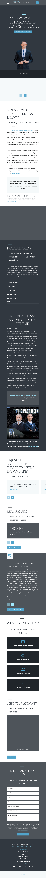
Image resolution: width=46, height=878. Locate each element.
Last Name (10, 792)
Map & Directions (22, 863)
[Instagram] (23, 867)
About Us (11, 757)
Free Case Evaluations (23, 32)
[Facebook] (14, 867)
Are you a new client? (12, 810)
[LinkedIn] (20, 867)
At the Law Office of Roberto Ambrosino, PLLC (20, 130)
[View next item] (25, 95)
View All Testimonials (15, 609)
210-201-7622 (23, 851)
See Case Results (14, 547)
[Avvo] (29, 867)
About (23, 877)
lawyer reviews (16, 173)
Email (9, 801)
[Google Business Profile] (17, 867)
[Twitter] (26, 867)
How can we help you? (12, 815)
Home (23, 874)
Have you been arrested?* (13, 806)
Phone (9, 797)
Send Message (23, 834)
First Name (10, 788)
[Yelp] (32, 867)
